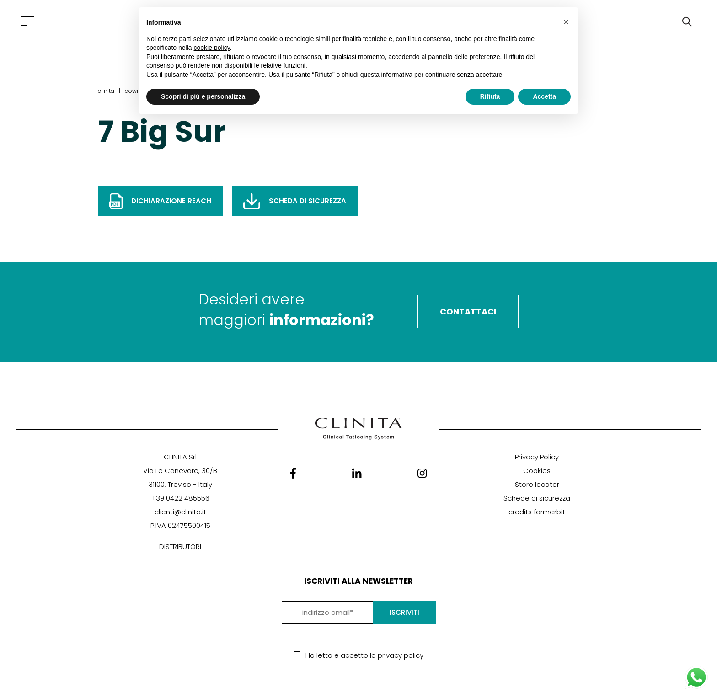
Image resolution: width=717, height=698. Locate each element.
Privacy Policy (537, 457)
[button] (566, 22)
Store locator (537, 484)
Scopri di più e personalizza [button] (203, 96)
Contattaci (468, 311)
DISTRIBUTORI (180, 546)
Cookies (537, 470)
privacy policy (400, 655)
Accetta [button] (544, 96)
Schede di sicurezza (536, 498)
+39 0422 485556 (180, 498)
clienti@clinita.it (180, 512)
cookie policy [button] (212, 47)
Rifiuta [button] (490, 96)
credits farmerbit (536, 512)
